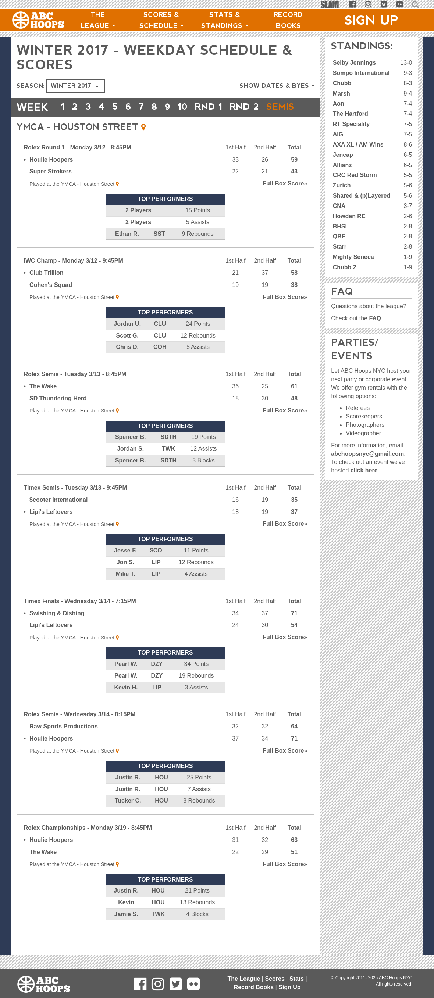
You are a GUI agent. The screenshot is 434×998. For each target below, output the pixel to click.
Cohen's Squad (50, 299)
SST (159, 248)
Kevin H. (126, 702)
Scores (274, 979)
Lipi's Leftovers (51, 526)
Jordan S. (130, 463)
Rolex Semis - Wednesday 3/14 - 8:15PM (80, 729)
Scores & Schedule (161, 20)
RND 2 (262, 107)
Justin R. (127, 792)
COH (160, 362)
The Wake (43, 401)
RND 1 (221, 107)
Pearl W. (125, 678)
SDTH (168, 451)
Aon (338, 104)
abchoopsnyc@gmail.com (367, 454)
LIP (156, 577)
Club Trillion (46, 287)
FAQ (375, 318)
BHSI (340, 226)
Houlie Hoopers (51, 174)
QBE (339, 236)
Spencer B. (130, 451)
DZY (157, 678)
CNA (339, 206)
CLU (160, 338)
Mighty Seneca (353, 257)
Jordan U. (127, 338)
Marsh (341, 93)
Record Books (288, 20)
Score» (285, 198)
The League (98, 20)
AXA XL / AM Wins (358, 144)
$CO (156, 565)
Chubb (342, 83)
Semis (77, 122)
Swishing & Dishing (56, 628)
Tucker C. (128, 815)
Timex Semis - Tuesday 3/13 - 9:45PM (75, 502)
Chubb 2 (344, 267)
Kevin (126, 917)
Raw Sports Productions (63, 741)
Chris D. (127, 362)
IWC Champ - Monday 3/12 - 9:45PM (73, 275)
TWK (168, 463)
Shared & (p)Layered (361, 195)
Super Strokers (50, 186)
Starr (339, 247)
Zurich (342, 185)
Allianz (342, 165)
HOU (161, 792)
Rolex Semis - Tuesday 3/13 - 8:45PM (75, 389)
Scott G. (127, 350)
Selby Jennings (354, 63)
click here (364, 470)
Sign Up (371, 20)
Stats (296, 979)
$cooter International (58, 514)
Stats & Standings (224, 20)
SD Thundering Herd (58, 413)
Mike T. (125, 589)
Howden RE (349, 216)
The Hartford (350, 114)
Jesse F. (125, 565)
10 (192, 107)
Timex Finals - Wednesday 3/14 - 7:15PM (80, 616)
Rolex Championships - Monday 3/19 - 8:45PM (88, 842)
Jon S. (125, 577)
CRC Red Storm (355, 175)
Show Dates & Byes (276, 86)
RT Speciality (351, 124)
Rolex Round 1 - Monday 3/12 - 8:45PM (78, 162)
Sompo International (361, 73)
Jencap (343, 155)
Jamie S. (126, 929)
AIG (338, 134)
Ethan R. (127, 248)
